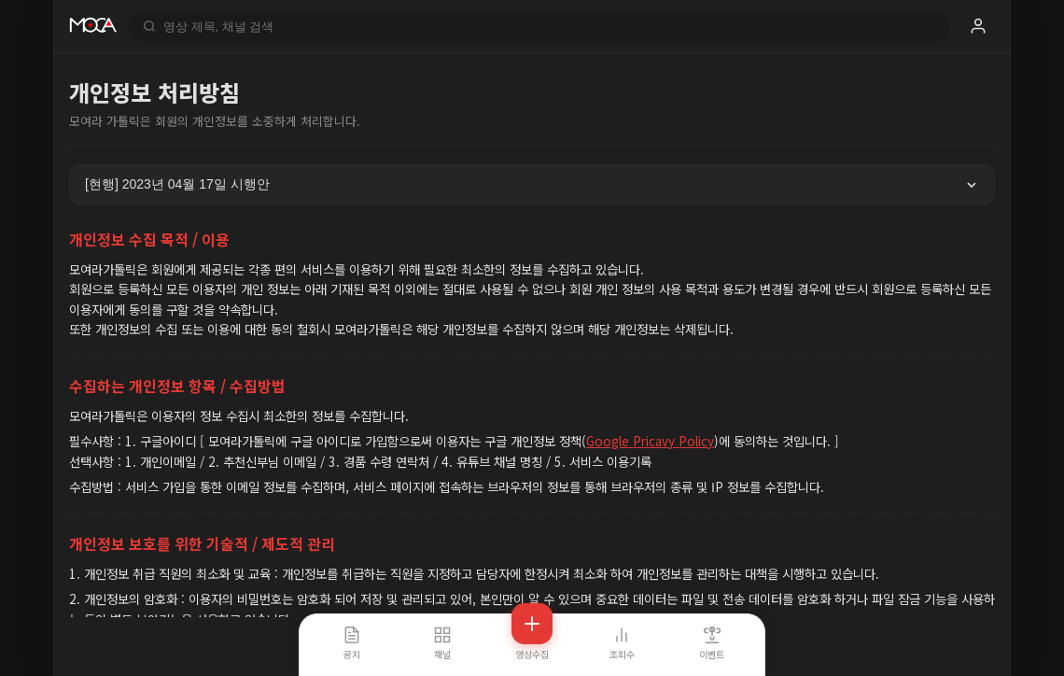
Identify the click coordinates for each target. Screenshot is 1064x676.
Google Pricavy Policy (650, 440)
